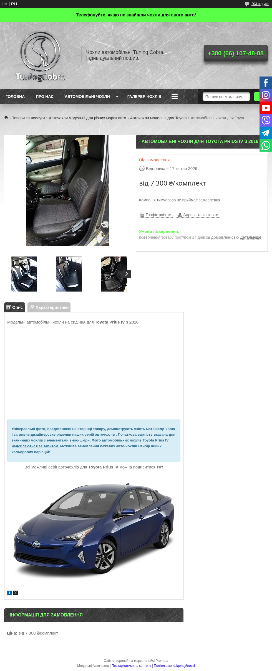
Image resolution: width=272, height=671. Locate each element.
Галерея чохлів (144, 96)
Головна (15, 96)
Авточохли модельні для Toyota (158, 118)
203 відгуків (260, 4)
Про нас (45, 96)
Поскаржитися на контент (131, 666)
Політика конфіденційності (174, 666)
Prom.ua (162, 661)
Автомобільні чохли (87, 96)
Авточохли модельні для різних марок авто (87, 118)
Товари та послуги (28, 118)
